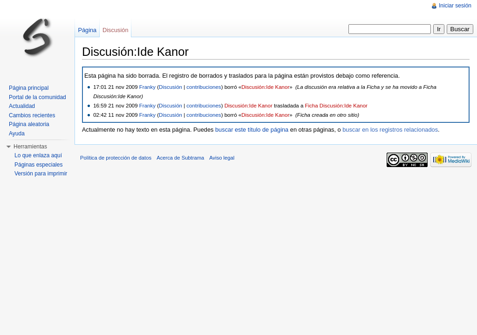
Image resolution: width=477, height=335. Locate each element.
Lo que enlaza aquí (38, 155)
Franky (147, 87)
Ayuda (17, 133)
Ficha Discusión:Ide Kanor (336, 105)
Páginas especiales (38, 164)
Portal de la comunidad (37, 97)
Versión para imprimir (40, 173)
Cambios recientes (32, 115)
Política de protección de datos (115, 158)
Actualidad (22, 106)
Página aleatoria (29, 124)
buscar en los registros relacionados (390, 129)
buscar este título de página (251, 129)
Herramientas (30, 146)
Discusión (170, 87)
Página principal (28, 88)
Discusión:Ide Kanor (265, 87)
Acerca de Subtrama (180, 158)
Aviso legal (221, 158)
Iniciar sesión (455, 5)
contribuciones (203, 87)
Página (87, 30)
